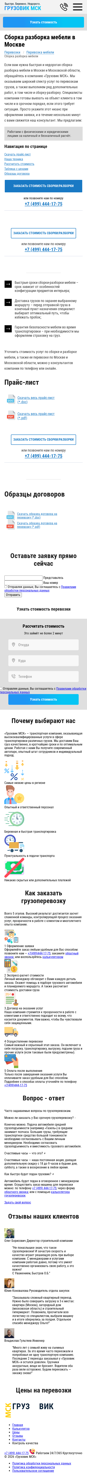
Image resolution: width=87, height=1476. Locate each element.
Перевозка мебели (40, 52)
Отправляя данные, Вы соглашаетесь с (40, 588)
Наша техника (13, 159)
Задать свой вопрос (17, 1202)
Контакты (18, 1439)
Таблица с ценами (16, 169)
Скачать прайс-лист (17, 154)
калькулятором (53, 957)
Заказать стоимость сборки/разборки (43, 186)
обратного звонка (16, 1192)
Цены (16, 1432)
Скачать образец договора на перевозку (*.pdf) (37, 525)
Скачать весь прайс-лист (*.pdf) (36, 416)
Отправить (13, 595)
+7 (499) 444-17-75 (43, 203)
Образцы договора (17, 174)
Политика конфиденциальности (33, 1467)
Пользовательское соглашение (33, 1471)
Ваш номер (50, 583)
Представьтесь (53, 578)
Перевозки (12, 52)
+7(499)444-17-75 (39, 953)
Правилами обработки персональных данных (40, 588)
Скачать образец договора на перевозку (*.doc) (37, 515)
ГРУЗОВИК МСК (22, 8)
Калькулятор (21, 1429)
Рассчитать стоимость (19, 164)
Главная (17, 1425)
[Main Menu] (78, 7)
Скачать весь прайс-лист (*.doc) (36, 400)
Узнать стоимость (43, 22)
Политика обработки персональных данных (41, 1463)
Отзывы (17, 1436)
